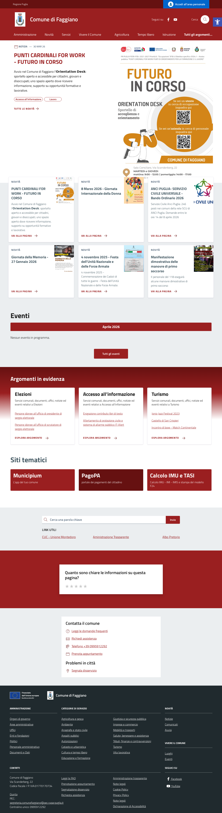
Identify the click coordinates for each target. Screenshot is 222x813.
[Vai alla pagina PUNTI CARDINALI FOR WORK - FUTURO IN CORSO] (24, 234)
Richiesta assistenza (73, 795)
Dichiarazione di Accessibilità (129, 806)
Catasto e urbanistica (73, 747)
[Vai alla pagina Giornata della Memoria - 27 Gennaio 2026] (24, 289)
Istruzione (169, 34)
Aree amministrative (21, 724)
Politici (13, 741)
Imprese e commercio (125, 724)
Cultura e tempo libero (74, 752)
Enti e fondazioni (19, 735)
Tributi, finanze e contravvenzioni (132, 741)
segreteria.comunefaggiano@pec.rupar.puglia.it (37, 803)
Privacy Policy (121, 795)
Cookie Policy (120, 789)
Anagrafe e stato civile (74, 730)
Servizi (66, 34)
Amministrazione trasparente (130, 778)
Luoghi (169, 753)
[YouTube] (173, 19)
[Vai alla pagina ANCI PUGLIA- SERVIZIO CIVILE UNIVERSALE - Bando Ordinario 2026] (163, 234)
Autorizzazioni (69, 741)
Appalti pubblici (70, 735)
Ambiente (67, 724)
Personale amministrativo (24, 747)
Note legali (119, 784)
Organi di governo (20, 719)
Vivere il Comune (90, 34)
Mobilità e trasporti (124, 730)
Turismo (117, 747)
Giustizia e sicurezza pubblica (129, 719)
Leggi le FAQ (68, 778)
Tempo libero (145, 34)
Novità (49, 34)
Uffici (13, 730)
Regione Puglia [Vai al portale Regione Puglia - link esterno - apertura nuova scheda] (20, 4)
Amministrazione (25, 34)
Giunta (13, 794)
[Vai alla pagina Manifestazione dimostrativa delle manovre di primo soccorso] (163, 289)
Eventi (168, 759)
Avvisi (168, 730)
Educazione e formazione (75, 758)
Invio (173, 520)
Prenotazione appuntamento (78, 784)
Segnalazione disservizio (75, 789)
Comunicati (171, 724)
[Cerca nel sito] (205, 19)
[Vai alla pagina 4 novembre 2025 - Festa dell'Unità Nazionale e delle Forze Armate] (93, 289)
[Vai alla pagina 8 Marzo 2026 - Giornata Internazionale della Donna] (93, 234)
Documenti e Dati (20, 752)
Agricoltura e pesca (72, 719)
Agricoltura (122, 34)
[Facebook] (166, 19)
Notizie (169, 719)
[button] (217, 22)
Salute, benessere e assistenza (131, 735)
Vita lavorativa (121, 752)
